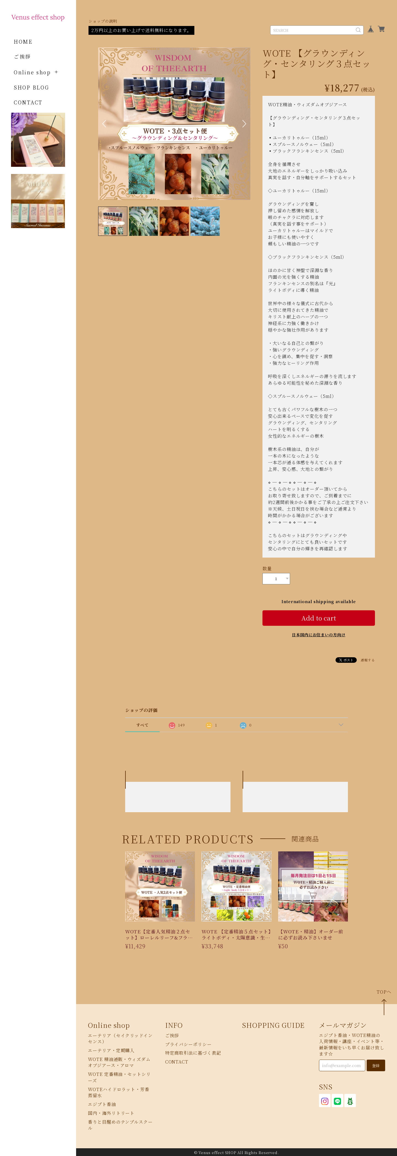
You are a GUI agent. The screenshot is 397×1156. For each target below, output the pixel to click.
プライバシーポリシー (188, 1043)
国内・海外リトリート (111, 1112)
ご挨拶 (22, 56)
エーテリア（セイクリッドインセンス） (120, 1037)
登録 (375, 1064)
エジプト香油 (102, 1103)
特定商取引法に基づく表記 (193, 1052)
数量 (267, 568)
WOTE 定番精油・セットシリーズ (119, 1076)
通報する (368, 658)
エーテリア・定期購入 (111, 1049)
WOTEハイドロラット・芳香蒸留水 (118, 1091)
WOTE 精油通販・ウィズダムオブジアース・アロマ (119, 1061)
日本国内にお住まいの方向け (318, 633)
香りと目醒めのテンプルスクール (120, 1124)
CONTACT (28, 102)
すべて (142, 724)
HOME (23, 41)
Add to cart (318, 616)
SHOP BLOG (31, 87)
